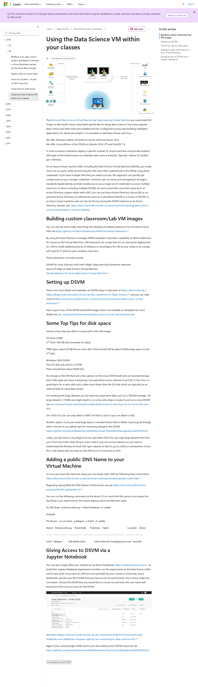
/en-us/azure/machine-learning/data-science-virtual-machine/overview (96, 314)
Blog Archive (63, 28)
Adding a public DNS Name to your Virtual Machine (175, 51)
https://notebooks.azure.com (130, 564)
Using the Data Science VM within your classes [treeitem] (24, 96)
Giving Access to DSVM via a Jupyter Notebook (174, 58)
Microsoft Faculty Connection (88, 28)
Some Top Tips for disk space (174, 45)
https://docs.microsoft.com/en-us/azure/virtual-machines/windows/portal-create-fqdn (92, 478)
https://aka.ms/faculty (133, 290)
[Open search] (183, 4)
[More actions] (149, 28)
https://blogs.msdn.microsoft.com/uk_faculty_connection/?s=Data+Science (86, 294)
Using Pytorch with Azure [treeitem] (23, 88)
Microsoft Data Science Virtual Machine (72, 120)
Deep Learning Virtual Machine (113, 120)
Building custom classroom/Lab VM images (176, 36)
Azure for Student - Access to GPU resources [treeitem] (24, 81)
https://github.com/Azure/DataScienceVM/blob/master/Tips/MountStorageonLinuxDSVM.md (96, 430)
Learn (49, 28)
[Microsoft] (6, 4)
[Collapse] (38, 26)
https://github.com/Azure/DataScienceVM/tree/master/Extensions (91, 231)
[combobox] (21, 33)
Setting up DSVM (169, 41)
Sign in (191, 3)
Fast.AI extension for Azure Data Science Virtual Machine (76, 273)
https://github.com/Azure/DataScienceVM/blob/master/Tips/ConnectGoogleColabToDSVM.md (97, 650)
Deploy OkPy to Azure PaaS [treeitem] (24, 73)
